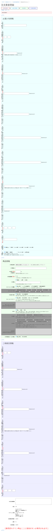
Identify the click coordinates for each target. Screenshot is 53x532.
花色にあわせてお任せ (21, 290)
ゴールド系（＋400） (25, 291)
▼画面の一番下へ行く (5, 10)
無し (42, 291)
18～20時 (26, 247)
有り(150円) (24, 297)
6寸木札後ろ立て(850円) (38, 319)
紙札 (21, 310)
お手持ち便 (27, 252)
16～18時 (21, 247)
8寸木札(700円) (48, 319)
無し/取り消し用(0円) (21, 319)
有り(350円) (24, 336)
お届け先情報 (14, 8)
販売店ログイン (9, 2)
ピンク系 (29, 290)
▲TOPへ (3, 15)
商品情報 (24, 8)
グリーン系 (39, 290)
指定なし (7, 247)
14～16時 (16, 247)
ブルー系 (38, 291)
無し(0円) (19, 286)
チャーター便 (20, 252)
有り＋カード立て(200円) (33, 297)
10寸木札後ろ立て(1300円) (41, 321)
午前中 (11, 247)
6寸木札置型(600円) (19, 323)
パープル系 (45, 290)
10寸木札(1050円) (31, 321)
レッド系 (34, 290)
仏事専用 (17, 291)
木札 (25, 310)
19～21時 (31, 247)
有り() (25, 294)
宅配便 (7, 252)
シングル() (26, 286)
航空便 (11, 252)
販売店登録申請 (16, 2)
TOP (3, 2)
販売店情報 (5, 8)
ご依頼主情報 (33, 8)
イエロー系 (32, 291)
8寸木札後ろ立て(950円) (21, 321)
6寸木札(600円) (29, 319)
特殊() (42, 286)
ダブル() (34, 286)
